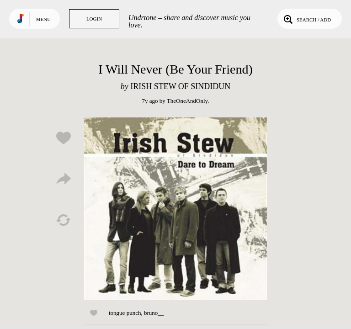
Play (175, 209)
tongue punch (125, 312)
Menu (43, 19)
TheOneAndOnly (187, 100)
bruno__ (154, 312)
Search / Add (306, 18)
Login (94, 18)
